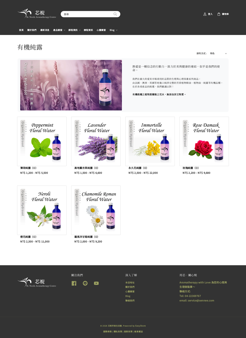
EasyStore (140, 325)
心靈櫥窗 (101, 30)
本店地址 (129, 282)
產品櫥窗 (57, 30)
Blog (112, 30)
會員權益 (138, 331)
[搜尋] (115, 14)
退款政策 (128, 331)
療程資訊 (88, 30)
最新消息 (44, 30)
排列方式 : (202, 53)
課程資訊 (73, 30)
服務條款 (107, 331)
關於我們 (31, 30)
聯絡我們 (129, 300)
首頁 (21, 30)
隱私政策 (118, 331)
